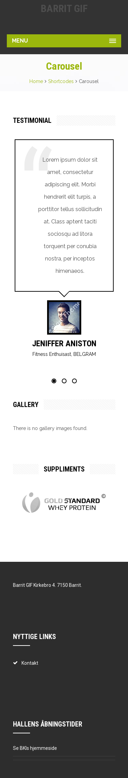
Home (36, 81)
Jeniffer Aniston (64, 343)
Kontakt (30, 663)
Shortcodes (61, 81)
